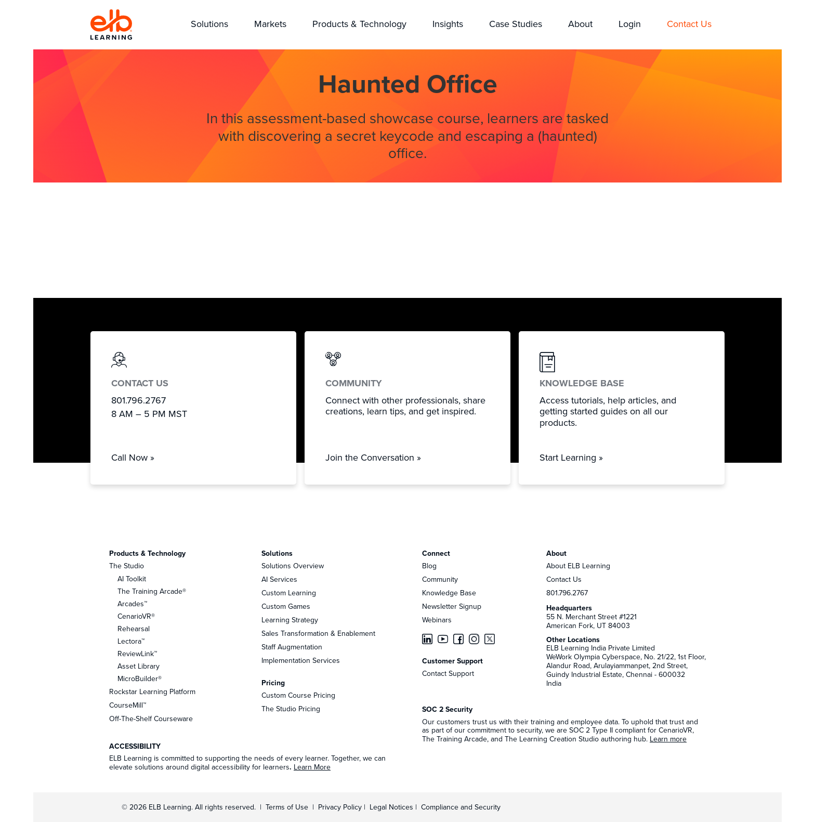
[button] (209, 24)
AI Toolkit (131, 578)
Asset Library (138, 666)
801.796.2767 (567, 593)
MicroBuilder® (139, 678)
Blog (429, 565)
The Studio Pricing (290, 708)
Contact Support (448, 673)
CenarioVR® (136, 616)
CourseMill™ (127, 705)
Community (440, 579)
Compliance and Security (461, 807)
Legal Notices (392, 807)
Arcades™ (132, 603)
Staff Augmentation (291, 647)
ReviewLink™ (137, 653)
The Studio (126, 565)
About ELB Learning (578, 565)
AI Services (279, 579)
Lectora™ (130, 641)
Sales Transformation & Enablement (318, 633)
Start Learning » (571, 457)
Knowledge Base (449, 593)
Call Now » (132, 457)
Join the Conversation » (373, 457)
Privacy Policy (341, 807)
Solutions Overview (292, 565)
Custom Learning (288, 593)
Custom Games (285, 606)
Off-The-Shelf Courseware (151, 718)
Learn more (668, 739)
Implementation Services (300, 660)
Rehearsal (133, 628)
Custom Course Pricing (298, 695)
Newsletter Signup (451, 606)
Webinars (437, 620)
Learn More (312, 767)
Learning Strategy (289, 620)
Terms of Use (286, 807)
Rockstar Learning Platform (152, 691)
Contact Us (564, 579)
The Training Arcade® (151, 591)
